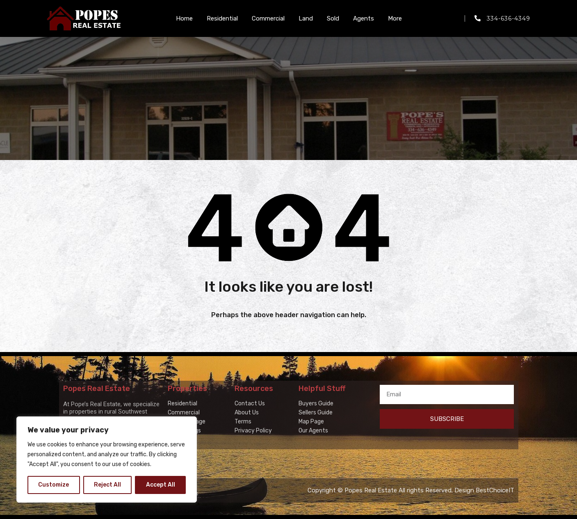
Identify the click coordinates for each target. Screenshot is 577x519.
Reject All (107, 484)
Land (306, 18)
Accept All (160, 484)
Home (184, 18)
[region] (106, 459)
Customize (53, 484)
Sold (333, 18)
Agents (363, 18)
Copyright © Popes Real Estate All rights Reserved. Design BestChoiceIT (411, 490)
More (395, 18)
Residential (222, 18)
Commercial (268, 18)
